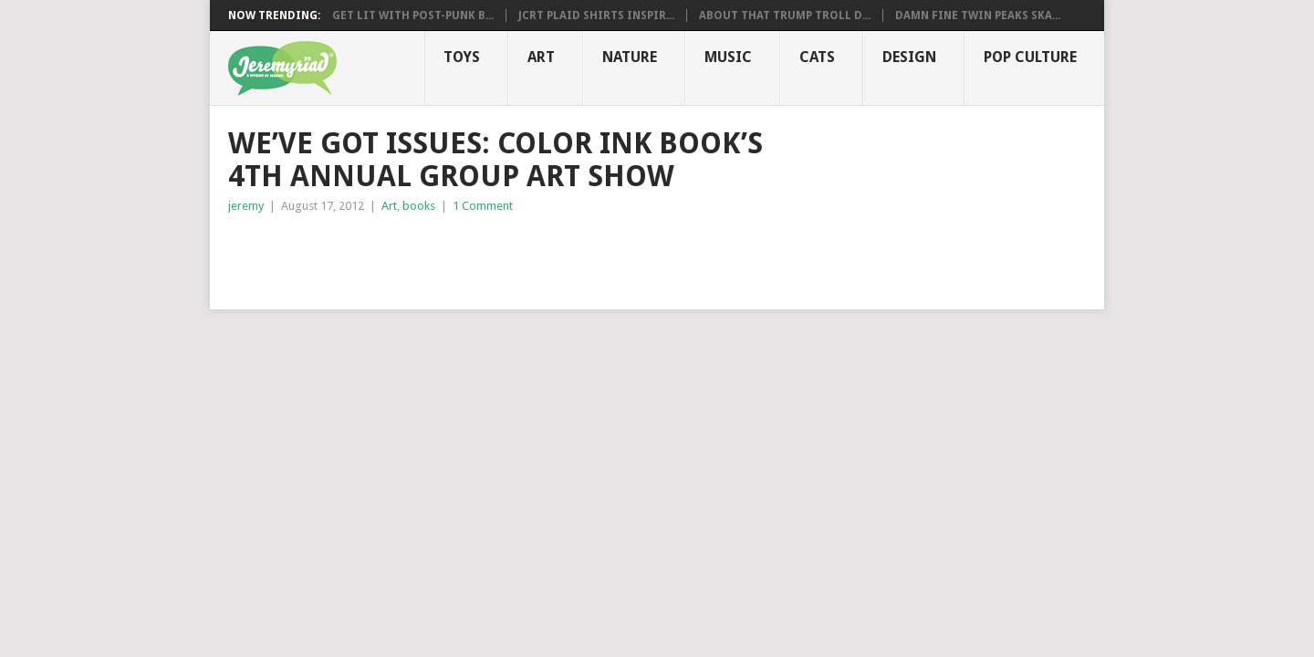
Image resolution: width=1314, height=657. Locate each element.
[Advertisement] (441, 252)
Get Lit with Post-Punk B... (413, 15)
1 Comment (483, 206)
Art (541, 57)
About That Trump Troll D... (785, 15)
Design (909, 57)
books (418, 206)
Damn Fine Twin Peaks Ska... (977, 15)
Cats (817, 57)
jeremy (246, 206)
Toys (461, 57)
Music (728, 57)
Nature (629, 57)
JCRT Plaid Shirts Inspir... (596, 15)
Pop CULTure (1030, 57)
